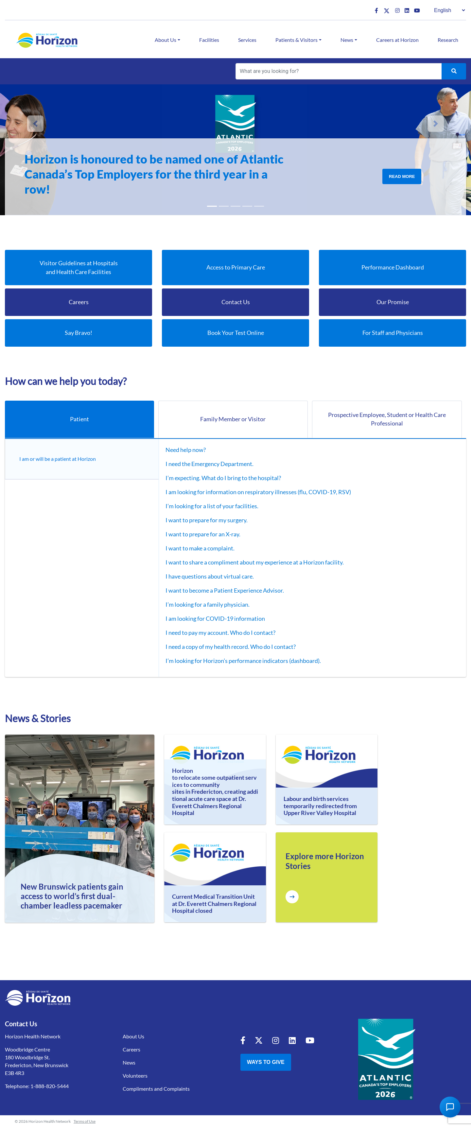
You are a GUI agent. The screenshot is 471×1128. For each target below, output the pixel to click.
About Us (165, 40)
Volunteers (135, 1076)
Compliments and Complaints (156, 1089)
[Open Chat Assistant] (450, 1107)
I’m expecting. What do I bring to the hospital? (218, 478)
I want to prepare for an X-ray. (198, 534)
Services (247, 40)
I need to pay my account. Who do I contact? (216, 632)
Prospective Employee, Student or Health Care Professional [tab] (387, 419)
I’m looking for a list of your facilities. (207, 506)
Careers (131, 1050)
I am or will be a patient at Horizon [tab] (59, 459)
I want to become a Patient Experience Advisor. (220, 590)
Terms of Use (85, 1121)
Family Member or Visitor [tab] (233, 419)
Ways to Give (266, 1062)
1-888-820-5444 (49, 1086)
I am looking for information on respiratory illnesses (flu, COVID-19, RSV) (253, 492)
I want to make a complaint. (195, 548)
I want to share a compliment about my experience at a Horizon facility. (250, 562)
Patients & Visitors (296, 40)
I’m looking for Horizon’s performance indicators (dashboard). (238, 661)
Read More (402, 176)
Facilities (209, 40)
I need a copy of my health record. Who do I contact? (226, 647)
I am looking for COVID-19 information (210, 618)
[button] (35, 123)
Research (448, 40)
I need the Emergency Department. (205, 464)
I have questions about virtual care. (205, 576)
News (346, 40)
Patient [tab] (79, 419)
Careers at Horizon (397, 40)
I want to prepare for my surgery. (202, 520)
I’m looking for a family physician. (203, 604)
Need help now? (181, 450)
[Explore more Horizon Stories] (292, 897)
